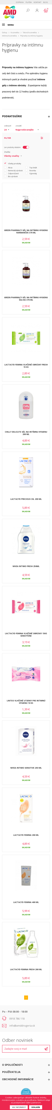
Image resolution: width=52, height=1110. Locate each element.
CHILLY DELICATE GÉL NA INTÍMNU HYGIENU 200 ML (26, 433)
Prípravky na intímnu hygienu (31, 36)
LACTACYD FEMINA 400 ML (26, 902)
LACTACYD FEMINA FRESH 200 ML (26, 969)
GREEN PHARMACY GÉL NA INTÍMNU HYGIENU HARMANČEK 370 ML (26, 231)
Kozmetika (15, 32)
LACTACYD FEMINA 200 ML (26, 835)
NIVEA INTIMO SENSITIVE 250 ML (26, 767)
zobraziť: (7, 125)
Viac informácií (19, 1107)
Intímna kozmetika (9, 36)
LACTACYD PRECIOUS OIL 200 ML (26, 499)
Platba (29, 2)
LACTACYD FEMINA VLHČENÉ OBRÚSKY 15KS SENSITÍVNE (26, 634)
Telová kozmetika (30, 32)
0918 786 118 (17, 1018)
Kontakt (37, 2)
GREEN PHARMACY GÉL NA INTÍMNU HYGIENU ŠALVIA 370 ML (26, 298)
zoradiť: (19, 125)
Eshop (4, 32)
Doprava (20, 2)
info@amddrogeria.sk (22, 1025)
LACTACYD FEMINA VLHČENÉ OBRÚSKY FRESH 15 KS (26, 365)
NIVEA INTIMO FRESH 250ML (26, 566)
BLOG (45, 2)
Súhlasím (35, 1107)
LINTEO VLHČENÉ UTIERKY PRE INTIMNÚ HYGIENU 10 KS (26, 701)
